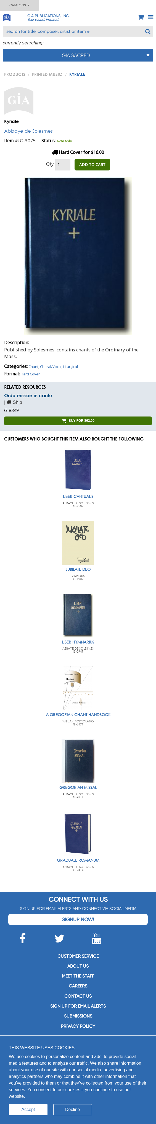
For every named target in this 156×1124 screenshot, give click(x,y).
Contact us (78, 996)
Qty (50, 164)
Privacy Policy (78, 1026)
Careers (78, 986)
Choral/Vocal (51, 366)
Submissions (78, 1016)
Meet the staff (78, 976)
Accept (28, 1109)
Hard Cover (30, 374)
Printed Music (47, 74)
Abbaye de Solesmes (28, 131)
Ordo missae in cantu (28, 395)
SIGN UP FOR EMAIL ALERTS (78, 1006)
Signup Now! (78, 919)
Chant (33, 366)
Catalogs (19, 5)
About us (78, 966)
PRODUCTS (14, 74)
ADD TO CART (92, 164)
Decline (72, 1109)
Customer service (78, 956)
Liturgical (70, 366)
